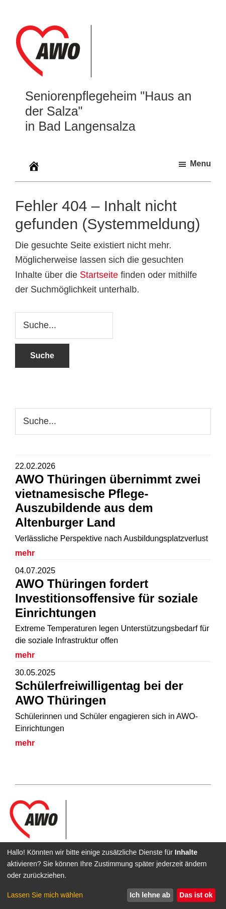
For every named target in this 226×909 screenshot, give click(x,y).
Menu (200, 163)
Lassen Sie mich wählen (45, 895)
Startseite (99, 275)
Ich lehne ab (150, 895)
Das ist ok (195, 895)
